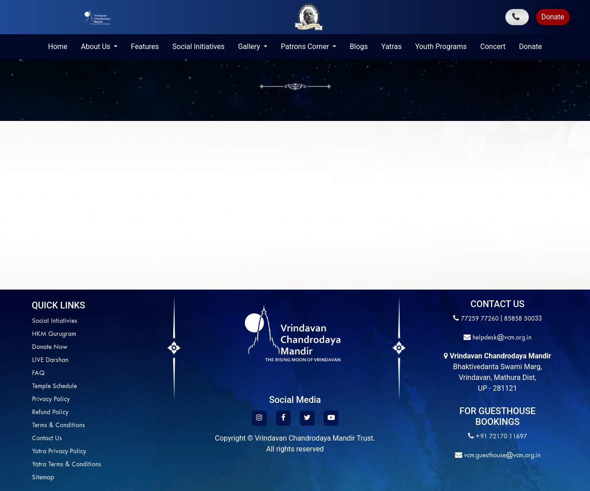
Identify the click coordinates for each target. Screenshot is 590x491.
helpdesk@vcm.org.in (501, 338)
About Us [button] (96, 46)
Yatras (391, 46)
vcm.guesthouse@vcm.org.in (501, 456)
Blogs (359, 46)
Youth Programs (441, 46)
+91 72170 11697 (501, 437)
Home (58, 46)
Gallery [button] (250, 46)
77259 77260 (480, 319)
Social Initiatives (198, 46)
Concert (492, 46)
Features (145, 46)
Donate (552, 17)
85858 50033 (523, 319)
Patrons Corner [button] (306, 46)
